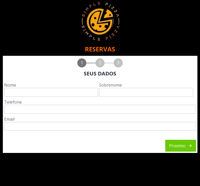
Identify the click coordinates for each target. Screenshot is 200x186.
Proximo (180, 146)
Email (9, 119)
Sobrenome (110, 85)
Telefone (13, 102)
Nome (10, 85)
